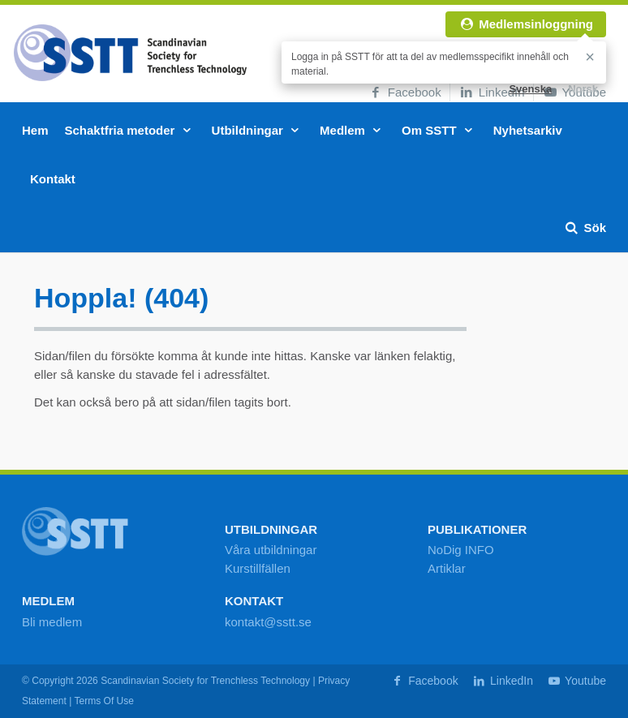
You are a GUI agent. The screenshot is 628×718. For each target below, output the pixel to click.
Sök (584, 227)
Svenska (530, 89)
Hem (35, 130)
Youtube (576, 680)
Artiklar (447, 568)
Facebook (404, 92)
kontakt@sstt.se (268, 622)
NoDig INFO (461, 550)
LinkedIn (491, 92)
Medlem (352, 130)
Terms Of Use (104, 701)
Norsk (583, 89)
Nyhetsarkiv (527, 130)
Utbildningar (258, 130)
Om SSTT (439, 130)
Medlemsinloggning (525, 24)
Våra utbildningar (270, 550)
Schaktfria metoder (130, 130)
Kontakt (52, 179)
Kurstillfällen (257, 568)
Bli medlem (52, 622)
